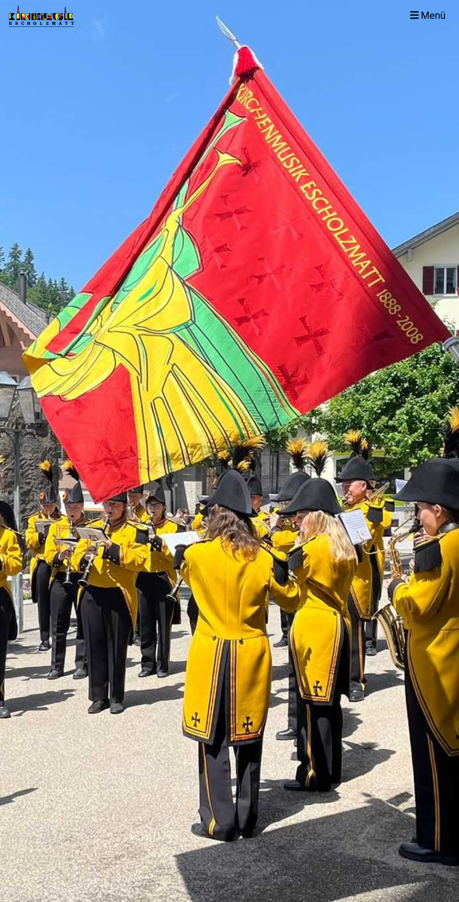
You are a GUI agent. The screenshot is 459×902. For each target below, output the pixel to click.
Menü (428, 15)
